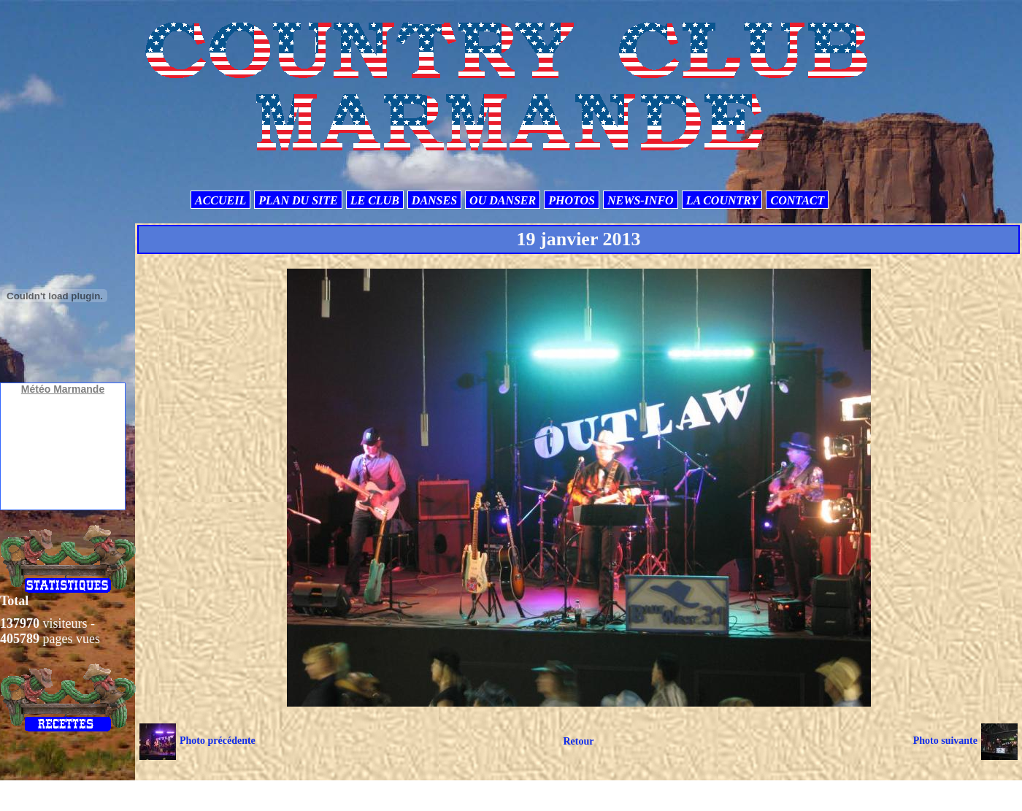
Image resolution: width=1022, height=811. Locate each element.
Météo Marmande (62, 389)
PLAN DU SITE (297, 200)
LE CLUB (374, 200)
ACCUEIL (220, 200)
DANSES (434, 200)
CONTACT (797, 200)
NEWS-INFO (640, 200)
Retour (578, 741)
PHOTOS (571, 200)
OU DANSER (502, 200)
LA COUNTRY (722, 200)
